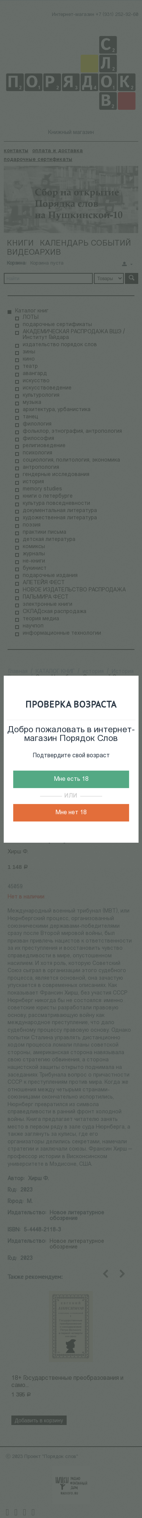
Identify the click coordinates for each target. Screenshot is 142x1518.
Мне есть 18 (71, 779)
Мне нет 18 (71, 813)
